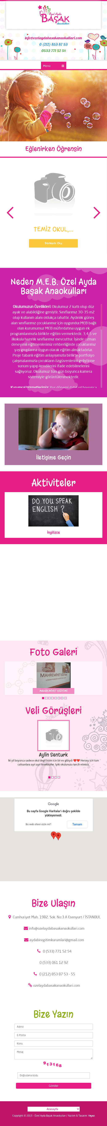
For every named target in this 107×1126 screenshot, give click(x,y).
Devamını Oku (53, 243)
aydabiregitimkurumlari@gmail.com (53, 940)
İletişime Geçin (53, 457)
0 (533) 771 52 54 (53, 951)
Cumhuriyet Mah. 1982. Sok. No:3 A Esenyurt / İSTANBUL (54, 917)
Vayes (91, 1115)
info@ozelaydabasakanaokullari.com (53, 37)
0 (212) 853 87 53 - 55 (53, 974)
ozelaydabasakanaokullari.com (53, 985)
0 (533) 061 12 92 (54, 962)
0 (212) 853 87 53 (53, 44)
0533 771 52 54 (53, 50)
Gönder (53, 1086)
